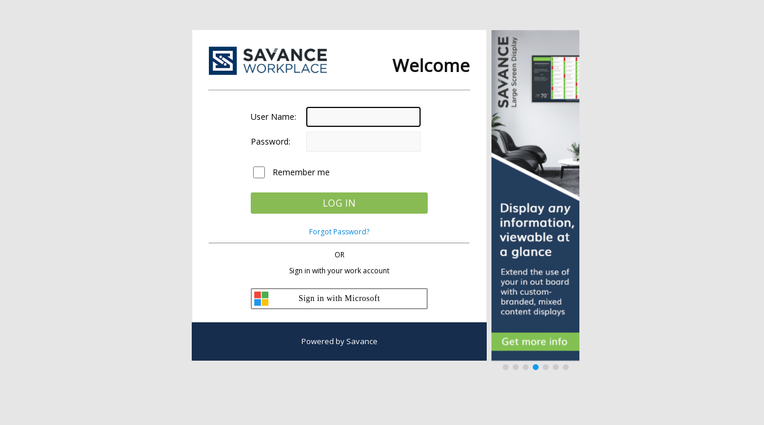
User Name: (273, 116)
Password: (270, 141)
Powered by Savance (339, 341)
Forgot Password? (339, 232)
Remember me (301, 172)
